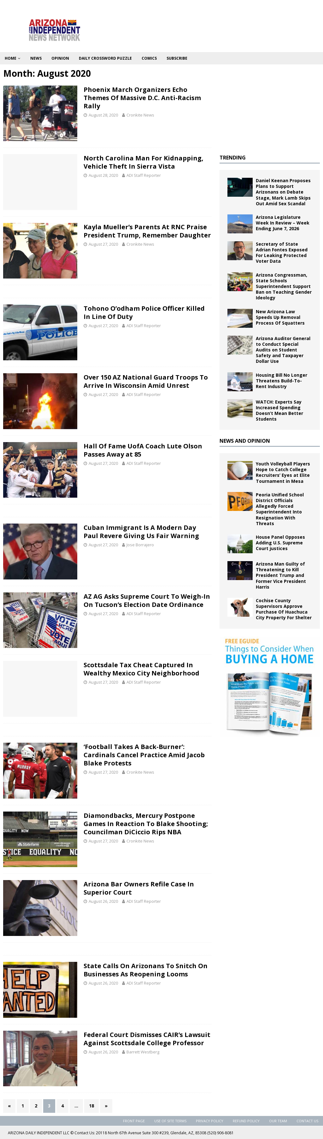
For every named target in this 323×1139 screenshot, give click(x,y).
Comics (149, 58)
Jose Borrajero (140, 545)
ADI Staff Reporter (143, 175)
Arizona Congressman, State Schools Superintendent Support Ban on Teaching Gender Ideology (284, 286)
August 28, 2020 (103, 115)
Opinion (60, 58)
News (36, 58)
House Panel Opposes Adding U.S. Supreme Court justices (280, 542)
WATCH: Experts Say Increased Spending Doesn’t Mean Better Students (279, 410)
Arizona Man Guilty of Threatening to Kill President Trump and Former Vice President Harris (281, 575)
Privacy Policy (209, 1120)
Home (10, 58)
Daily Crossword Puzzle (105, 58)
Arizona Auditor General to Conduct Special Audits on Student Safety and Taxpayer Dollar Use (283, 349)
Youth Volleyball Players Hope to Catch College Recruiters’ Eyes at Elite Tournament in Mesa (283, 472)
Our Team (278, 1120)
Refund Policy (246, 1120)
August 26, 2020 (103, 901)
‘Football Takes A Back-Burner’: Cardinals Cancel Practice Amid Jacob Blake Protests (144, 754)
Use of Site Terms (170, 1120)
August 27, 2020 (103, 244)
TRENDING (233, 157)
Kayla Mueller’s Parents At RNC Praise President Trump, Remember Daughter (147, 231)
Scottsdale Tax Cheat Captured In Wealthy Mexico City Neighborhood (141, 669)
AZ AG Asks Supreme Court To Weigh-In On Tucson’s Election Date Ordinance (147, 600)
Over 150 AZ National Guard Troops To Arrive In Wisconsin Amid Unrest (146, 381)
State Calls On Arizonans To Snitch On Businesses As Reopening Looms (146, 970)
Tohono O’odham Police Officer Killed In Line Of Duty (144, 312)
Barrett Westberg (142, 1052)
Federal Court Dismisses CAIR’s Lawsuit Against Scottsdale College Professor (147, 1038)
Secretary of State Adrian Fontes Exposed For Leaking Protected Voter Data (282, 252)
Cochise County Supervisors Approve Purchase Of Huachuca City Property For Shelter (284, 609)
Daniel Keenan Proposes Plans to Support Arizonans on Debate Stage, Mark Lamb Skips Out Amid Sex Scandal (283, 192)
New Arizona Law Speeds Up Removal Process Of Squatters (280, 317)
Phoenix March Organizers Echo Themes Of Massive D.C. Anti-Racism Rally (142, 97)
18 (91, 1106)
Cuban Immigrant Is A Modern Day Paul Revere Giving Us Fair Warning (141, 531)
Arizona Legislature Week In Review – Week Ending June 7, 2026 (282, 222)
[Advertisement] (270, 107)
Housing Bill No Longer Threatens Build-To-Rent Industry (281, 380)
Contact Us (307, 1120)
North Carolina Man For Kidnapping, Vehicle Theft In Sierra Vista (143, 162)
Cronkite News (140, 115)
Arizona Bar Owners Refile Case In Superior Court (139, 888)
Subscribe (177, 58)
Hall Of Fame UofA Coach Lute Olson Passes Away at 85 (143, 450)
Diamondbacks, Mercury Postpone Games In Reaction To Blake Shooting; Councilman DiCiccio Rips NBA (146, 823)
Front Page (134, 1120)
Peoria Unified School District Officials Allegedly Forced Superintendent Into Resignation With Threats (280, 509)
